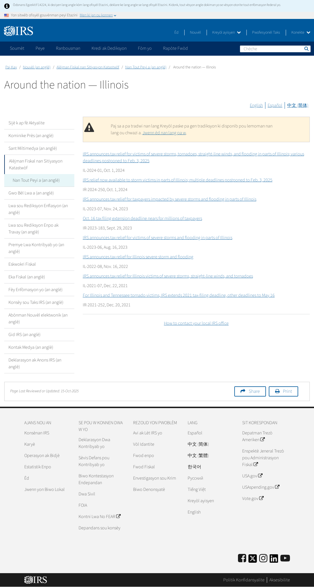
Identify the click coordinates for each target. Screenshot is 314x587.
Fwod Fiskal (144, 467)
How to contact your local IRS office (196, 323)
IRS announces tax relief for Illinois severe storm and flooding (138, 257)
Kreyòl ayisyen (226, 32)
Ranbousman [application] (68, 48)
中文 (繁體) (198, 455)
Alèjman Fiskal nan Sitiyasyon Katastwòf (88, 67)
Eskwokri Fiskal (22, 264)
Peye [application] (40, 48)
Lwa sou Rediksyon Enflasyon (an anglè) (38, 209)
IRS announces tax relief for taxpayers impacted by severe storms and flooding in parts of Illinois (169, 199)
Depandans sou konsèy (99, 528)
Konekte (300, 32)
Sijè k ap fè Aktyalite (26, 123)
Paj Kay (11, 67)
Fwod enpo (143, 455)
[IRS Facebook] (242, 559)
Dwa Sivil (87, 494)
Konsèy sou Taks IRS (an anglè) (35, 302)
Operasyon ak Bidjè (42, 455)
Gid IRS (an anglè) (24, 335)
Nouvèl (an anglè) (37, 67)
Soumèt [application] (17, 48)
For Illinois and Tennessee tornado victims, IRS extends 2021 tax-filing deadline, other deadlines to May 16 (179, 295)
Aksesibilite (279, 580)
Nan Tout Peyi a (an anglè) (145, 67)
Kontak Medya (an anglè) (30, 347)
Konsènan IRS (36, 433)
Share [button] (254, 391)
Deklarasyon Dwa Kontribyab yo (94, 443)
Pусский (195, 478)
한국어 (194, 467)
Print (287, 391)
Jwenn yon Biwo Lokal (44, 489)
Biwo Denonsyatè (149, 489)
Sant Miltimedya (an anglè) (32, 148)
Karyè (29, 444)
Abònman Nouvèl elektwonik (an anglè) (38, 318)
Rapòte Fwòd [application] (175, 48)
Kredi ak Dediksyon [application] (109, 48)
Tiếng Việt (197, 489)
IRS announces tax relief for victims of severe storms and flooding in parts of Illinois (157, 238)
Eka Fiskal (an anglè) (26, 277)
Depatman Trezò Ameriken (257, 436)
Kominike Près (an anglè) (30, 136)
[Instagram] (263, 559)
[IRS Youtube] (285, 559)
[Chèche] (275, 49)
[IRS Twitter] (252, 560)
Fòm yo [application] (145, 48)
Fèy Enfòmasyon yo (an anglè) (35, 290)
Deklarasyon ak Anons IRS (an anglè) (34, 363)
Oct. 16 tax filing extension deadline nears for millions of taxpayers (142, 218)
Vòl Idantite (143, 444)
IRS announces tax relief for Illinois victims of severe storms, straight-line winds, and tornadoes (168, 276)
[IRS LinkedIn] (274, 560)
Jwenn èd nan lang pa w (164, 133)
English (256, 105)
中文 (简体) (297, 105)
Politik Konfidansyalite (244, 580)
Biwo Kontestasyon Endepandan (96, 479)
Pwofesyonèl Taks (266, 32)
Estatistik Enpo (37, 467)
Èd (176, 32)
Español (275, 105)
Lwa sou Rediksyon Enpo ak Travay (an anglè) (33, 228)
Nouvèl (195, 32)
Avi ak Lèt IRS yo (147, 433)
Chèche (306, 48)
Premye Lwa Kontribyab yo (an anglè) (36, 248)
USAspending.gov (260, 487)
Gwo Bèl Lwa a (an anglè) (31, 193)
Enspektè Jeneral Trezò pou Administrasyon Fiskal (263, 458)
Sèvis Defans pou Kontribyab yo (94, 461)
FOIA (83, 505)
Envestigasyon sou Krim (154, 478)
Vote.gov (252, 498)
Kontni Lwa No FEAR (99, 517)
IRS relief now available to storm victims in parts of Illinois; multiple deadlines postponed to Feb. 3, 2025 (177, 180)
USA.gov (252, 476)
